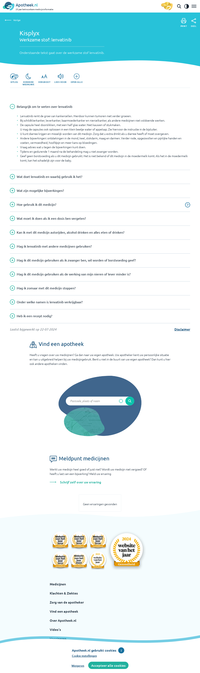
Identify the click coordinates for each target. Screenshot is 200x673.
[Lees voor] (60, 78)
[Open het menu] (194, 6)
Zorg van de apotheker (67, 602)
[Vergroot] (44, 78)
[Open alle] (77, 78)
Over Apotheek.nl (63, 620)
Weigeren (78, 666)
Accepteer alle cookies (108, 665)
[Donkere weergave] (28, 79)
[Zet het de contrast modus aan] (186, 6)
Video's (55, 629)
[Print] (183, 22)
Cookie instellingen (84, 656)
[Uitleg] (14, 78)
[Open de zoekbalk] (179, 6)
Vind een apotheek (64, 611)
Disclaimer (182, 329)
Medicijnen (58, 584)
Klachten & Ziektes (64, 593)
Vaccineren (58, 638)
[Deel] (193, 22)
